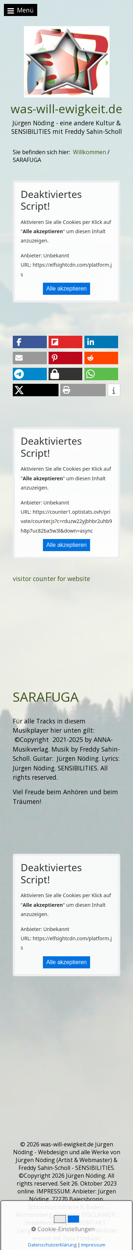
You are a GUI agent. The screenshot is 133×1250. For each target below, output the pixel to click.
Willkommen (89, 152)
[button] (29, 342)
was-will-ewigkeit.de (66, 108)
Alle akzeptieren (66, 289)
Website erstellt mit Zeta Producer (75, 1234)
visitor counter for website (51, 578)
